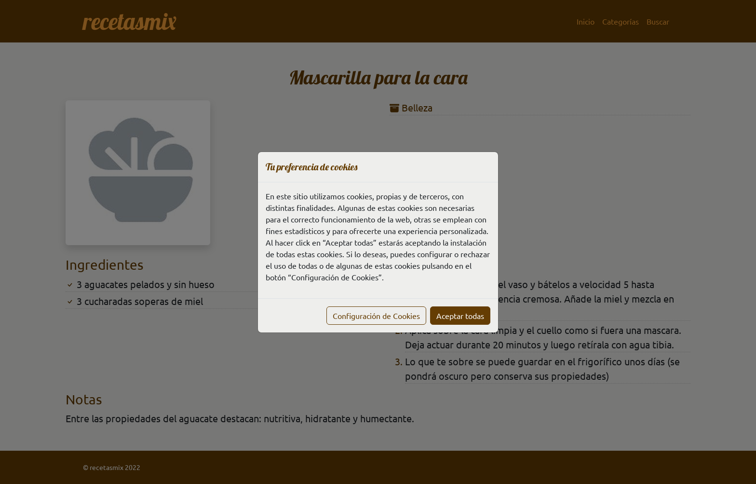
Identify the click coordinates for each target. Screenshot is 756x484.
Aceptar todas (460, 315)
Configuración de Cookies (376, 315)
